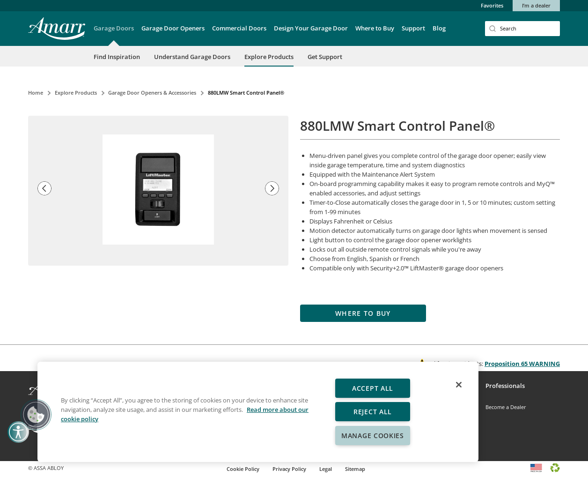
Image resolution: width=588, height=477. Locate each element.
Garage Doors (114, 28)
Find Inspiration (117, 56)
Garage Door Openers (173, 28)
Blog (439, 28)
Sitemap (355, 468)
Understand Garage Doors (192, 56)
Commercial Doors (239, 28)
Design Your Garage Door (311, 28)
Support (413, 28)
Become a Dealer (505, 406)
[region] (257, 412)
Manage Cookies (372, 435)
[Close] (458, 384)
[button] (114, 34)
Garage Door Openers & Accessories (152, 92)
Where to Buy (374, 28)
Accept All (372, 388)
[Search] (522, 28)
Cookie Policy (243, 468)
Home (35, 92)
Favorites (492, 5)
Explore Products (269, 56)
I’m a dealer (536, 5)
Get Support (325, 56)
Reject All (372, 411)
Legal (325, 468)
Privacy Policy (289, 468)
